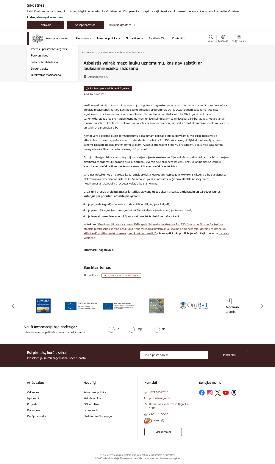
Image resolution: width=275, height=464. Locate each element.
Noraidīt (46, 25)
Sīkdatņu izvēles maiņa (98, 416)
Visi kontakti (163, 432)
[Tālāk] (262, 306)
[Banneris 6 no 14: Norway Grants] (232, 305)
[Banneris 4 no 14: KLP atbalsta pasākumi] (156, 305)
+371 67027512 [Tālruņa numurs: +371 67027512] (158, 414)
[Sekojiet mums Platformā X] (218, 393)
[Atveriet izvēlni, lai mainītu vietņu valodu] (223, 39)
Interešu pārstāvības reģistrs (49, 89)
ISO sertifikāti (92, 404)
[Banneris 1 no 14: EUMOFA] (43, 305)
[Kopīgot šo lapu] (239, 70)
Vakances (33, 392)
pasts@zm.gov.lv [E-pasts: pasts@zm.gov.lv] (159, 398)
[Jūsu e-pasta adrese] (174, 355)
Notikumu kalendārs (43, 63)
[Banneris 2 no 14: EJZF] (81, 305)
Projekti (32, 404)
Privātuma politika (95, 392)
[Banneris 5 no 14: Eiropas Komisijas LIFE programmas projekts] (194, 305)
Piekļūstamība (92, 398)
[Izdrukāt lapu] (239, 61)
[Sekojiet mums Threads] (234, 393)
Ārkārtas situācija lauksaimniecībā (52, 76)
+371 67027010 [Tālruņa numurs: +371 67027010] (158, 392)
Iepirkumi (33, 398)
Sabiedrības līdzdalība (44, 102)
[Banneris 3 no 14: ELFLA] (119, 305)
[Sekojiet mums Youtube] (226, 392)
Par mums (33, 410)
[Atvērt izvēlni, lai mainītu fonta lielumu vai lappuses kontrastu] (239, 39)
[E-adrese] (151, 421)
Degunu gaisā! (40, 108)
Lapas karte (91, 410)
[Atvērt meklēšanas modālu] (211, 39)
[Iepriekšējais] (12, 306)
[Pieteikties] (229, 355)
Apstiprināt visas (85, 25)
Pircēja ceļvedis (36, 416)
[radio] (114, 329)
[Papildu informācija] (162, 420)
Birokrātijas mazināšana (46, 115)
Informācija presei (42, 83)
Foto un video (39, 95)
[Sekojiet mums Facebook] (202, 393)
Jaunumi (36, 69)
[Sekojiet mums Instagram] (210, 392)
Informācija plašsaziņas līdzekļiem (121, 275)
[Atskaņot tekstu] (98, 76)
